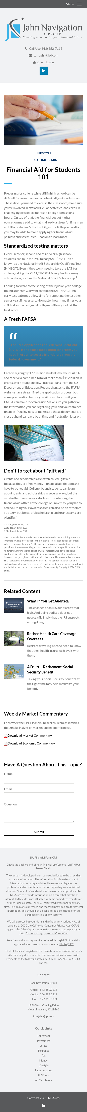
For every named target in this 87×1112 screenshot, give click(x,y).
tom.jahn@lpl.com (46, 55)
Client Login (45, 62)
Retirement (43, 1035)
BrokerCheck (43, 868)
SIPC (71, 944)
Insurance (43, 1050)
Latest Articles (43, 1070)
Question (10, 804)
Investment (43, 1040)
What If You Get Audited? (48, 601)
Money (43, 1060)
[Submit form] (39, 832)
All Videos (43, 1075)
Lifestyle (43, 1065)
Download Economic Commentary (31, 743)
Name (8, 773)
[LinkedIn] (43, 1105)
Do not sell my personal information (47, 933)
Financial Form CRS (46, 857)
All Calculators (43, 1080)
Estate (43, 1045)
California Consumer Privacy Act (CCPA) (55, 925)
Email (8, 789)
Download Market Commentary (30, 735)
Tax (43, 1055)
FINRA (63, 944)
